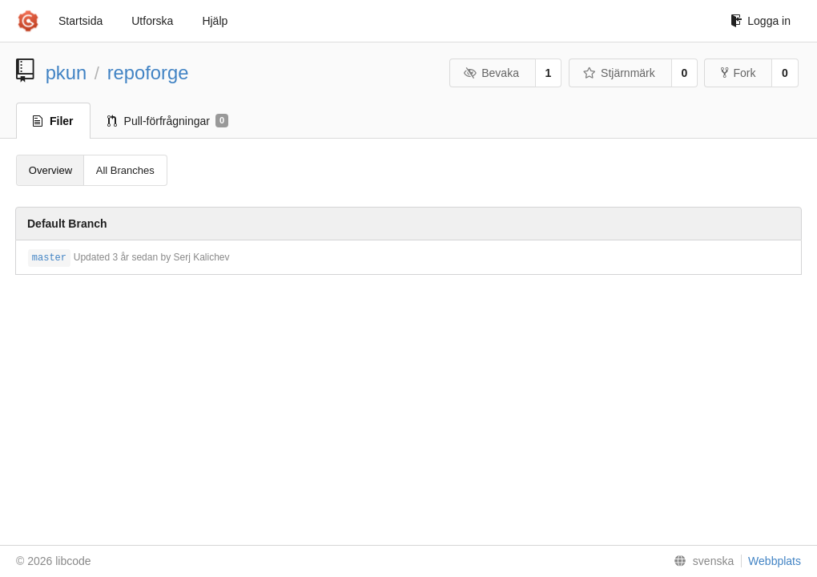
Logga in (760, 20)
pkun (66, 72)
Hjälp (214, 20)
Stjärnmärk (619, 73)
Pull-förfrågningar (168, 121)
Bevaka (491, 73)
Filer (53, 121)
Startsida (80, 20)
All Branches (125, 170)
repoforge (148, 72)
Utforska (152, 20)
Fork (738, 73)
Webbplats (774, 561)
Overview (50, 170)
